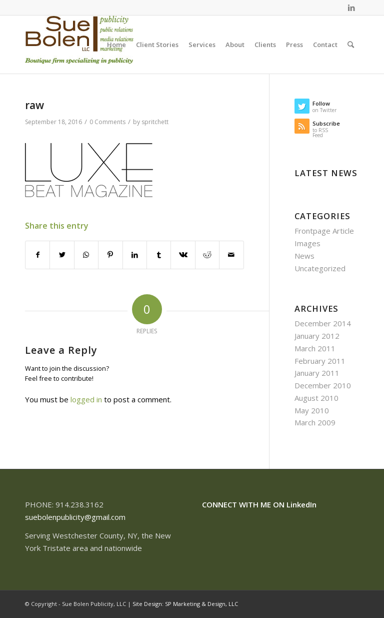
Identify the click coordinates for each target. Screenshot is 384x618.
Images (307, 243)
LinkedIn (301, 504)
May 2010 (311, 410)
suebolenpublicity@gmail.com (75, 517)
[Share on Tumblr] (158, 255)
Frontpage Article (324, 231)
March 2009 (315, 422)
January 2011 (317, 373)
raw (34, 105)
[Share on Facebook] (38, 255)
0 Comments (108, 122)
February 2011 (320, 361)
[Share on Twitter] (62, 255)
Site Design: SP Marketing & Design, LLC (185, 603)
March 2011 (315, 348)
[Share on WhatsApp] (86, 255)
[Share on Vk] (182, 255)
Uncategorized (320, 268)
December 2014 (322, 323)
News (304, 256)
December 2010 (322, 385)
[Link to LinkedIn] (351, 7)
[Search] (350, 45)
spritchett (155, 122)
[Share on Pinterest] (110, 255)
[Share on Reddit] (207, 255)
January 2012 (317, 336)
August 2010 (316, 398)
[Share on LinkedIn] (134, 255)
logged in (86, 399)
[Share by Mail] (232, 255)
